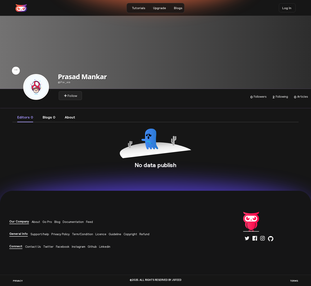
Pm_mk (64, 82)
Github (92, 246)
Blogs (178, 8)
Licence (100, 234)
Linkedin (104, 246)
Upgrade (159, 8)
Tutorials (138, 8)
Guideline (115, 234)
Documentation (73, 221)
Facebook (62, 246)
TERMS (294, 280)
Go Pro (47, 221)
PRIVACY (18, 280)
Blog (57, 221)
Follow (70, 95)
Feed (89, 221)
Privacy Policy (60, 234)
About (36, 221)
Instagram (78, 246)
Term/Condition (82, 234)
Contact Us (33, 246)
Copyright (130, 234)
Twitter (48, 246)
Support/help (40, 234)
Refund (144, 234)
